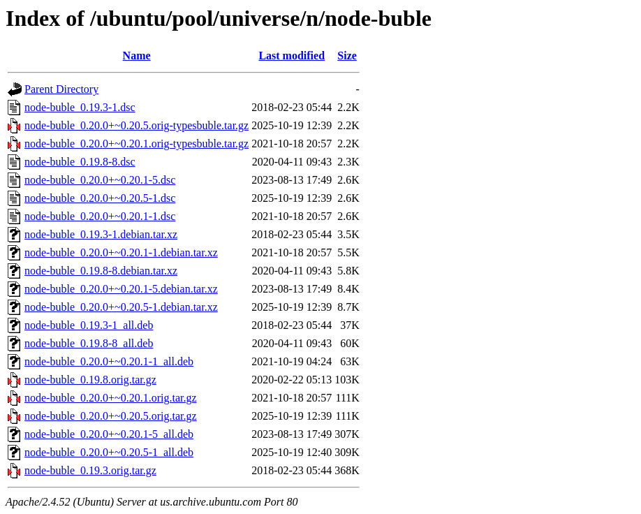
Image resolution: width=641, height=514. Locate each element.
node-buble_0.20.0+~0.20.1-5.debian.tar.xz (121, 289)
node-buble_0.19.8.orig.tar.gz (90, 380)
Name (137, 55)
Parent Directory (61, 89)
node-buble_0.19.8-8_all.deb (88, 343)
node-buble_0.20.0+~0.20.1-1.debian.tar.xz (121, 252)
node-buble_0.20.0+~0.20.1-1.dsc (99, 216)
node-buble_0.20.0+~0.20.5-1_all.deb (108, 452)
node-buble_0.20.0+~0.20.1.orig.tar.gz (110, 398)
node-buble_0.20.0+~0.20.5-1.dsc (99, 198)
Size (347, 55)
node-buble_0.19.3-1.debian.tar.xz (100, 234)
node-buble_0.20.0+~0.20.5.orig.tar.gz (110, 416)
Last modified (291, 55)
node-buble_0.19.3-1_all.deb (88, 325)
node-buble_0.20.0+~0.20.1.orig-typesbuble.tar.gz (136, 143)
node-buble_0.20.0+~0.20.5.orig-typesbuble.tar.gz (136, 125)
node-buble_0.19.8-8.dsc (79, 162)
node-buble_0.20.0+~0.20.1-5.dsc (99, 180)
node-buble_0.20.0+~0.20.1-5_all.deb (108, 434)
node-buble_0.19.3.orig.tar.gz (90, 470)
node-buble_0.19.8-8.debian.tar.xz (100, 271)
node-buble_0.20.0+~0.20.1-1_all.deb (108, 361)
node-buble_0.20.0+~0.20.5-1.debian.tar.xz (121, 307)
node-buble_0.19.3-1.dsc (79, 107)
